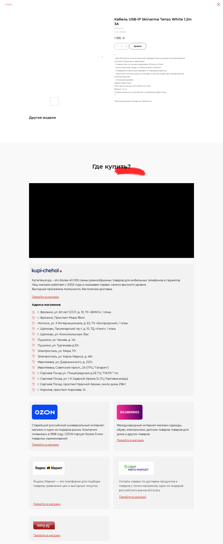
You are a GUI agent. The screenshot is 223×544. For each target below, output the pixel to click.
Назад (8, 4)
